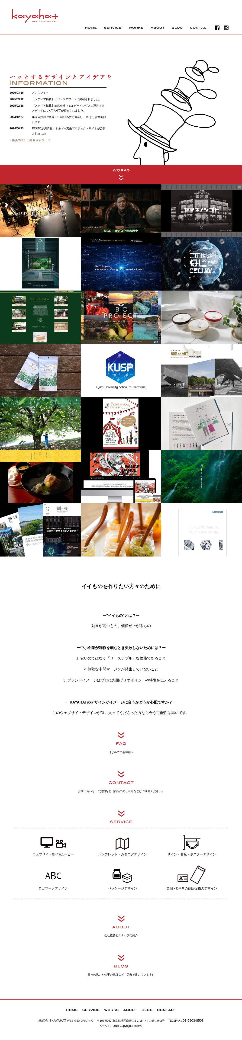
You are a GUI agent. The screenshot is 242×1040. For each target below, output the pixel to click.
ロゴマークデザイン (53, 877)
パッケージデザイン (122, 877)
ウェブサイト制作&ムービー (53, 842)
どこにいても (40, 92)
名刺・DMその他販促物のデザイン (191, 877)
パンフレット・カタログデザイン (122, 842)
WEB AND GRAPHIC (66, 1020)
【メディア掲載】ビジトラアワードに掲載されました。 (67, 99)
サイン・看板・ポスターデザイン (191, 842)
